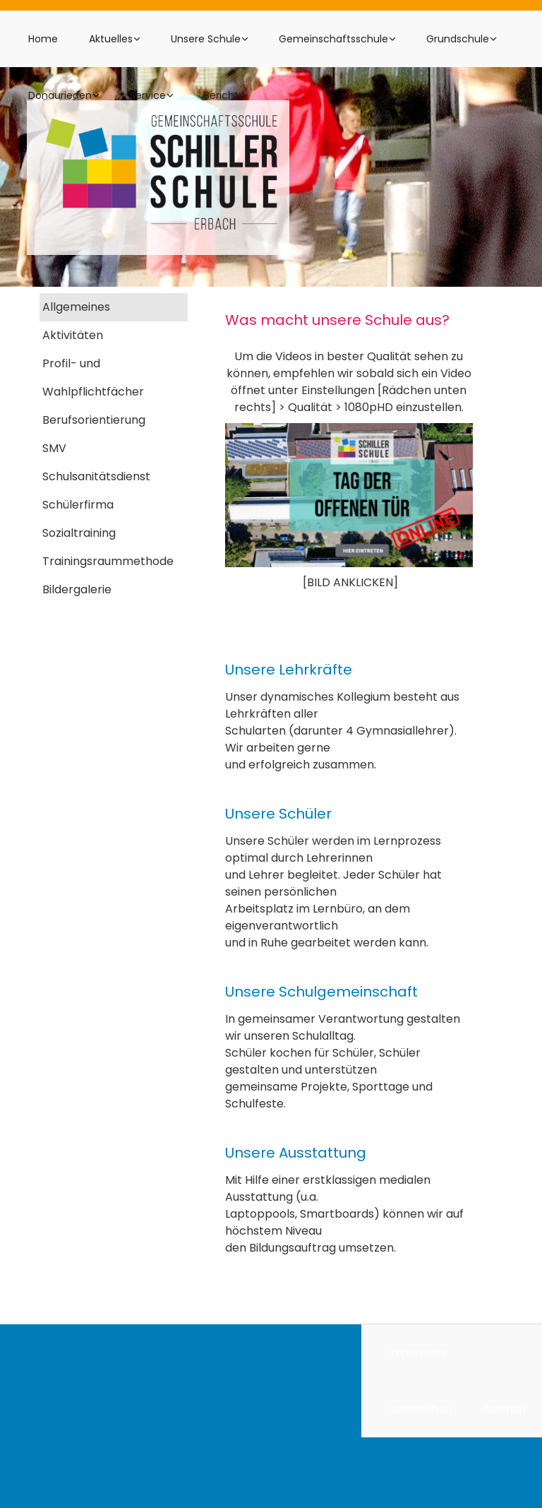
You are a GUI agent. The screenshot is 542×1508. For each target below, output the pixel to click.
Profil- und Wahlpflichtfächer (93, 377)
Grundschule (457, 39)
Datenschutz (421, 1409)
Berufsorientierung (93, 420)
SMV (54, 448)
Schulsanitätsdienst (96, 476)
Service (148, 95)
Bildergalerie (77, 589)
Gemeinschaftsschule (333, 39)
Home (43, 39)
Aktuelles (111, 39)
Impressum (417, 1353)
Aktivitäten (72, 335)
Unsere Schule (206, 39)
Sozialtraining (79, 533)
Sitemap (505, 1409)
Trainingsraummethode (108, 561)
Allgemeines (76, 307)
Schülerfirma (78, 505)
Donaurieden (60, 95)
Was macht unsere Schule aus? (337, 320)
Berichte (224, 95)
